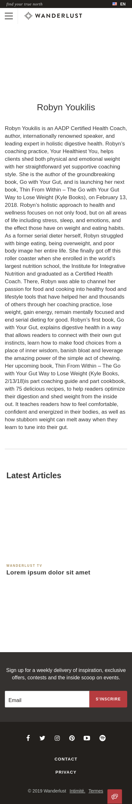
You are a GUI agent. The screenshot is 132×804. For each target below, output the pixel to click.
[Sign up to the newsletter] (108, 699)
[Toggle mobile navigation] (9, 16)
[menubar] (119, 4)
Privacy (66, 772)
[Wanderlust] (53, 16)
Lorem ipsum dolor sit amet (48, 572)
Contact (66, 759)
